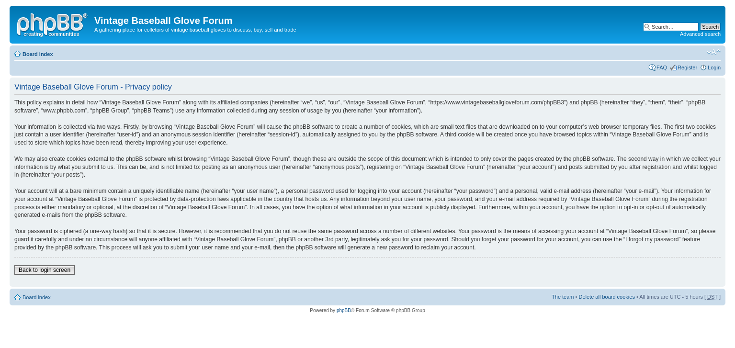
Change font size (714, 52)
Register (687, 67)
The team (563, 297)
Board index (38, 54)
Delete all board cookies (606, 297)
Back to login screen (44, 270)
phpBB (344, 310)
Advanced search (700, 34)
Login (714, 67)
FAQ (661, 67)
